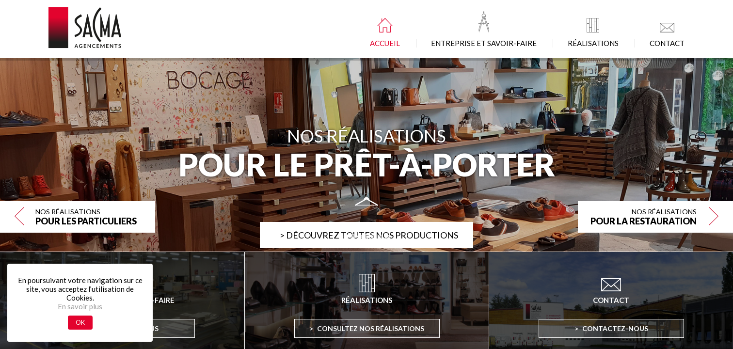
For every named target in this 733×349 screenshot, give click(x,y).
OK (80, 322)
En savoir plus (80, 306)
